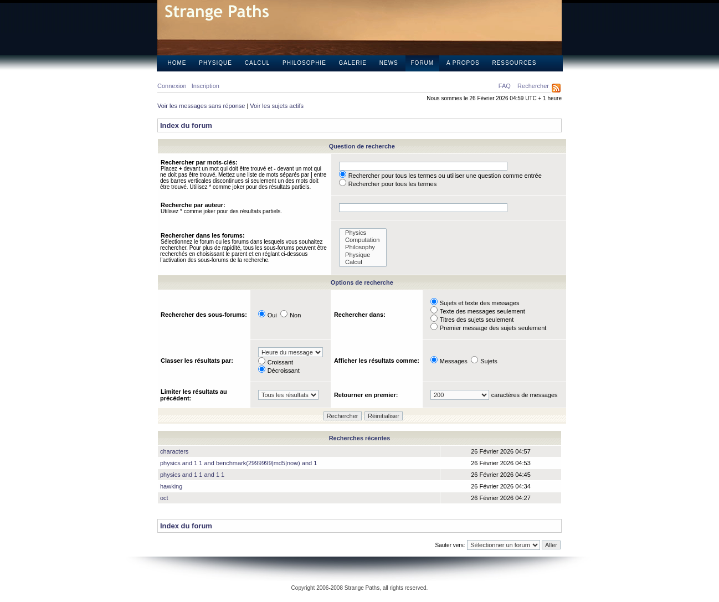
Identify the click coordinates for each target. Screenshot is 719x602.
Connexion (172, 86)
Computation (363, 240)
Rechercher (533, 86)
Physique (215, 63)
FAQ (505, 86)
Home (177, 63)
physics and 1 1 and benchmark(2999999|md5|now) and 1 (238, 463)
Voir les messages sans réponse (201, 105)
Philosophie (304, 63)
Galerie (353, 63)
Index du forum (186, 125)
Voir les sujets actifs (277, 105)
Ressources (514, 63)
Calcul (257, 63)
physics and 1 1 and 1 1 (192, 474)
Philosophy (363, 247)
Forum (422, 63)
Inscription (205, 86)
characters (174, 451)
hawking (171, 486)
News (388, 63)
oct (164, 498)
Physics (363, 232)
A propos (463, 63)
